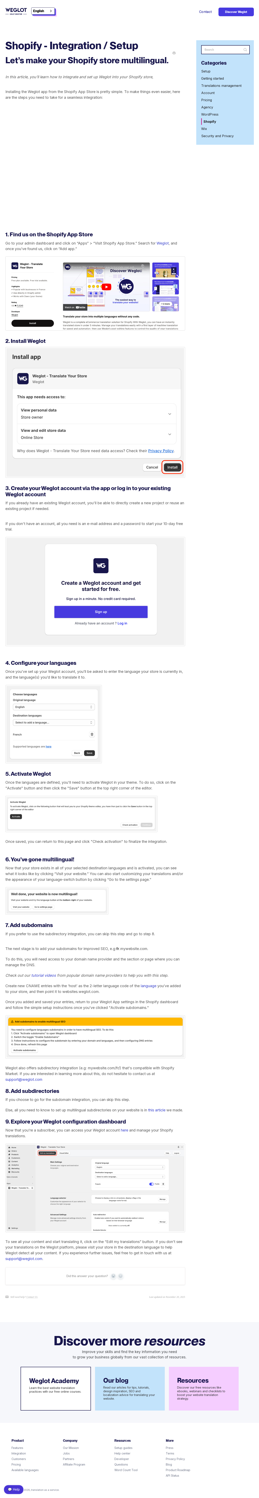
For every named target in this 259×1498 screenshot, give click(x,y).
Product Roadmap (178, 1470)
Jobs (66, 1453)
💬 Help (14, 1489)
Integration (19, 1453)
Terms (170, 1453)
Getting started (212, 78)
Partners (68, 1459)
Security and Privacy (217, 136)
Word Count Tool (126, 1470)
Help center (122, 1453)
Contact (205, 12)
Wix (204, 129)
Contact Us (31, 1297)
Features (17, 1448)
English (38, 11)
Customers (19, 1459)
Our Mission (71, 1448)
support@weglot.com (23, 1079)
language (148, 986)
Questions (121, 1464)
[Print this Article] (174, 53)
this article (156, 1110)
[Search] (225, 50)
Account (208, 93)
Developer (121, 1459)
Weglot (163, 243)
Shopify (209, 121)
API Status (172, 1475)
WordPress (209, 114)
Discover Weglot (236, 12)
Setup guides (123, 1448)
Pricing (206, 100)
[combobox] (43, 11)
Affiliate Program (74, 1464)
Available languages (25, 1470)
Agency (207, 107)
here (124, 1130)
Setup (205, 71)
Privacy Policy (175, 1459)
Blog (169, 1464)
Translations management (221, 86)
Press (169, 1448)
